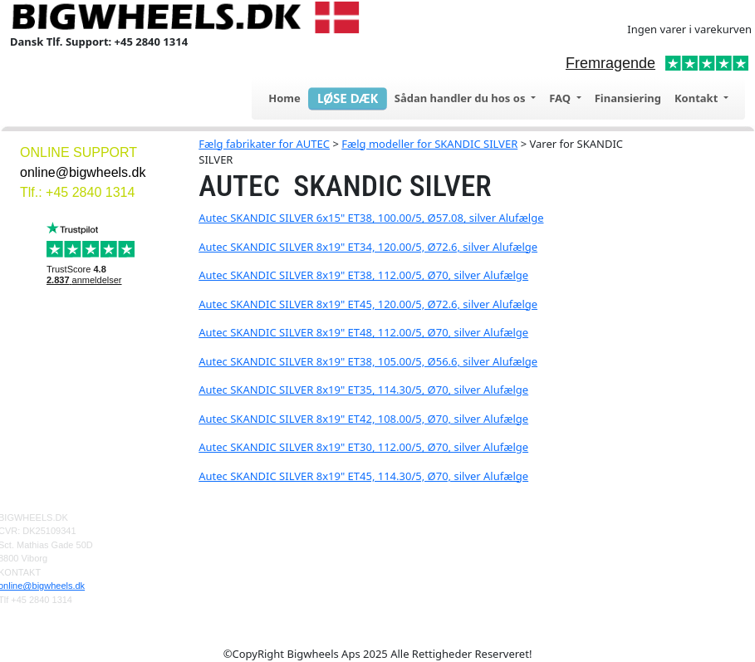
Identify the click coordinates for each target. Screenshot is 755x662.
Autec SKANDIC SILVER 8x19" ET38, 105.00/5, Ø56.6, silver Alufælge (368, 361)
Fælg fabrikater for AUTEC (264, 143)
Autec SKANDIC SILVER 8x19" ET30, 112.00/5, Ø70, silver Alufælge (363, 446)
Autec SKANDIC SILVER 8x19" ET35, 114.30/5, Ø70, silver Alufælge (363, 389)
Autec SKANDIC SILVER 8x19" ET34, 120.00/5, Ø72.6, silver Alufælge (368, 246)
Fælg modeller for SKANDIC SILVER (429, 143)
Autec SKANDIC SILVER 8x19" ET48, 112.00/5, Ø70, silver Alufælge (363, 332)
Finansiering (628, 98)
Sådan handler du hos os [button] (461, 98)
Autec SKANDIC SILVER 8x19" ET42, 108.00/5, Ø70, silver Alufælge (363, 418)
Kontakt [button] (697, 98)
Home (284, 98)
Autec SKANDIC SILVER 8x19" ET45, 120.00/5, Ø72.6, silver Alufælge (368, 304)
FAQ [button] (561, 98)
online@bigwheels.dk (82, 172)
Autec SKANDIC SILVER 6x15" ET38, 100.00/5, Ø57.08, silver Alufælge (371, 217)
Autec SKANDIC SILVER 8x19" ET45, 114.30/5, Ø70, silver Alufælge (363, 475)
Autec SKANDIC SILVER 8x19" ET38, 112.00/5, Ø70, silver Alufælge (363, 274)
